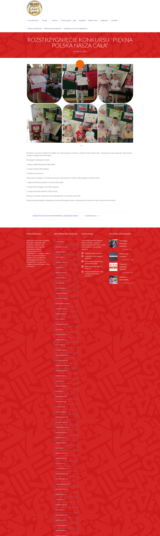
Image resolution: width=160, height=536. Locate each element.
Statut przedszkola (34, 28)
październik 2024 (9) (62, 304)
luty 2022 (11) (60, 463)
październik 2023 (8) (62, 365)
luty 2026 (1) (59, 242)
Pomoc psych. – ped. (68, 20)
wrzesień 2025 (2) (61, 247)
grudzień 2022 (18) (61, 417)
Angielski (82, 20)
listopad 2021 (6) (61, 479)
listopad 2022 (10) (61, 422)
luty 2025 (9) (59, 283)
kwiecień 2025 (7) (61, 273)
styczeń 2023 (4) (61, 412)
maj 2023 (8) (59, 391)
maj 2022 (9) (59, 448)
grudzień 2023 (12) (61, 355)
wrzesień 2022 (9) (61, 432)
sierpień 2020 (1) (60, 530)
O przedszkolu (32, 20)
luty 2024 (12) (60, 345)
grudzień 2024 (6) (61, 293)
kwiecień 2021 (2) (61, 515)
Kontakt (114, 20)
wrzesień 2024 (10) (61, 309)
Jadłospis (104, 20)
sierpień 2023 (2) (60, 376)
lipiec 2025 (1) (59, 257)
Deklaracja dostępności (53, 28)
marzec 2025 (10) (61, 278)
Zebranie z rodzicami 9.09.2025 (123, 266)
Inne (81, 146)
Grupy (44, 20)
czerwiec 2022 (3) (61, 443)
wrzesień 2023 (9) (61, 371)
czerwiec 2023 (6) (61, 386)
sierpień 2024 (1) (60, 314)
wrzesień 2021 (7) (61, 489)
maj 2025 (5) (59, 267)
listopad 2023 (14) (61, 360)
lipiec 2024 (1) (59, 319)
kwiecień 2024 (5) (61, 334)
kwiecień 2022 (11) (61, 453)
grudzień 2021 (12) (61, 474)
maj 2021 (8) (59, 510)
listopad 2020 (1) (61, 525)
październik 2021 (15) (62, 484)
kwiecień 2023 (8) (61, 396)
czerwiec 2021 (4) (61, 505)
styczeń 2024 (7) (61, 350)
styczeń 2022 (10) (61, 469)
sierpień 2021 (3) (60, 494)
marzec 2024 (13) (61, 340)
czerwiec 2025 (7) (61, 262)
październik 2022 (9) (62, 427)
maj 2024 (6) (59, 329)
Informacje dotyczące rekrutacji (123, 243)
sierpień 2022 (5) (60, 438)
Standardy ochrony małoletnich (75, 28)
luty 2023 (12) (60, 407)
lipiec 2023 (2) (59, 381)
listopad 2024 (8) (61, 298)
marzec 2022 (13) (61, 458)
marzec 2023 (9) (60, 402)
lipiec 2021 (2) (59, 499)
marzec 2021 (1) (60, 520)
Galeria (55, 20)
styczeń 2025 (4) (61, 288)
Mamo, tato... (93, 20)
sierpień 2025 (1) (60, 252)
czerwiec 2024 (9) (61, 324)
